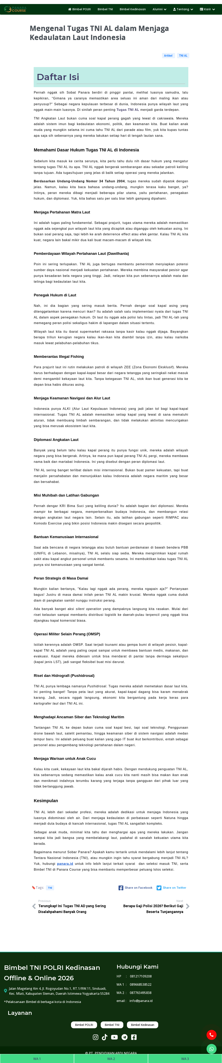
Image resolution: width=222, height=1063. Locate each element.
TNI (50, 887)
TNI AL (183, 55)
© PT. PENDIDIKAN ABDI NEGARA (111, 1053)
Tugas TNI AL (128, 109)
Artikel (168, 55)
